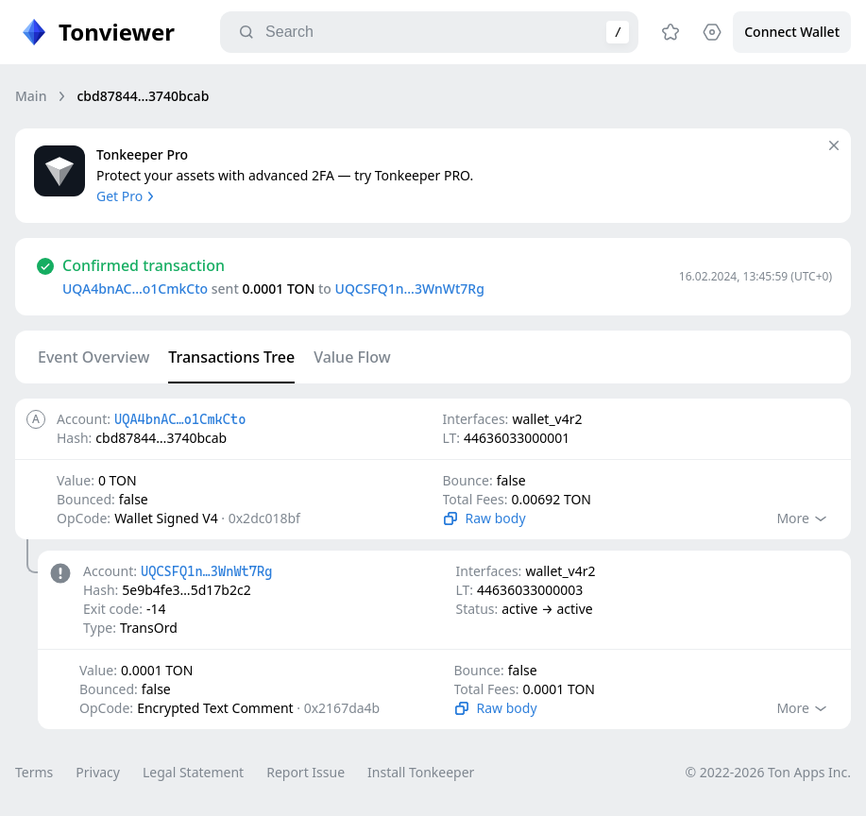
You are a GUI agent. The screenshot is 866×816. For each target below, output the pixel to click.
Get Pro (127, 196)
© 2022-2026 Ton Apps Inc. (768, 772)
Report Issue (305, 772)
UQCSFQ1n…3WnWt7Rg (409, 289)
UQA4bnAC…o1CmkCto (135, 289)
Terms (34, 772)
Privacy (98, 772)
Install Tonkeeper (420, 772)
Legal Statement (193, 772)
